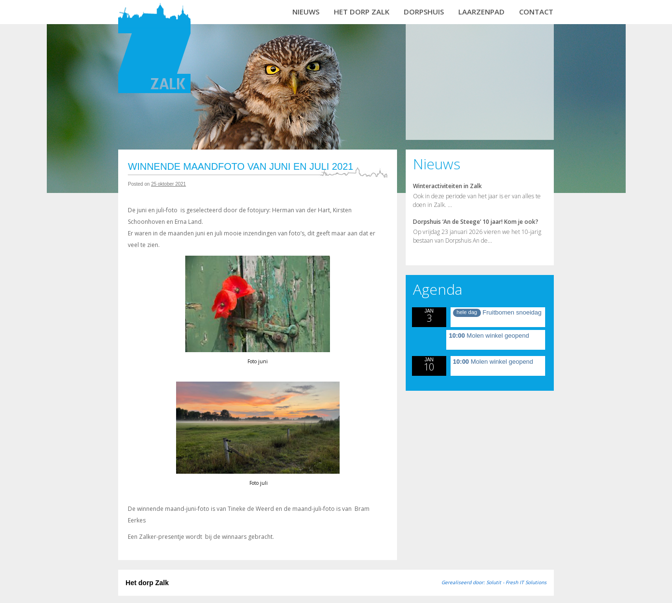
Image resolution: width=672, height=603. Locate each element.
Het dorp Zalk (361, 11)
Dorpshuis (424, 11)
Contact (536, 11)
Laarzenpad (481, 11)
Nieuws (305, 11)
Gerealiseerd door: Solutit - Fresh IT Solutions (494, 582)
